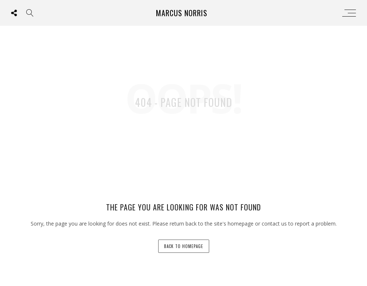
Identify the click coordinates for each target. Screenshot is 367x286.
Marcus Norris (181, 12)
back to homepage (183, 246)
